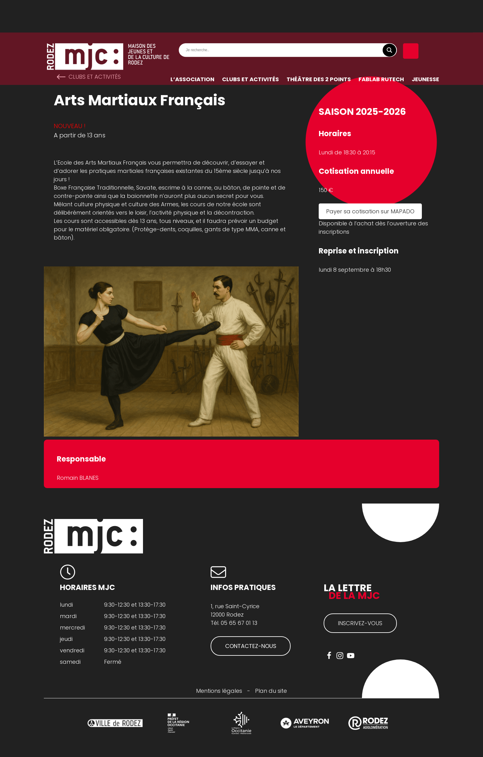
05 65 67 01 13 (239, 623)
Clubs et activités (250, 47)
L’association (192, 47)
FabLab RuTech (381, 47)
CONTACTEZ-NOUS (250, 646)
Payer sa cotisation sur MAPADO (370, 211)
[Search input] (289, 17)
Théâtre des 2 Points (319, 47)
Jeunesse (425, 47)
